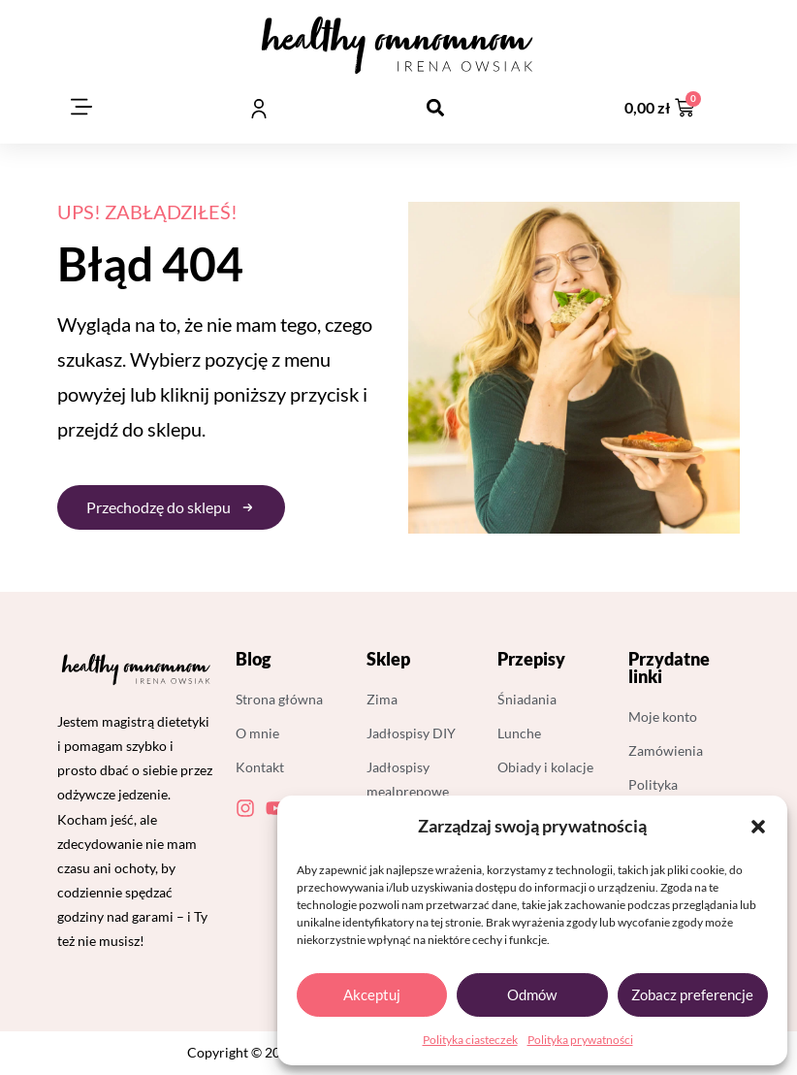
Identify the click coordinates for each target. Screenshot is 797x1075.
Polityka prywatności (580, 1039)
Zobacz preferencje (692, 994)
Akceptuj (371, 994)
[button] (758, 826)
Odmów (532, 994)
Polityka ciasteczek (470, 1039)
